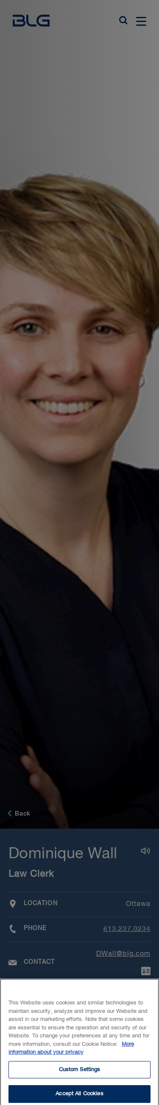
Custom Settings (79, 1072)
